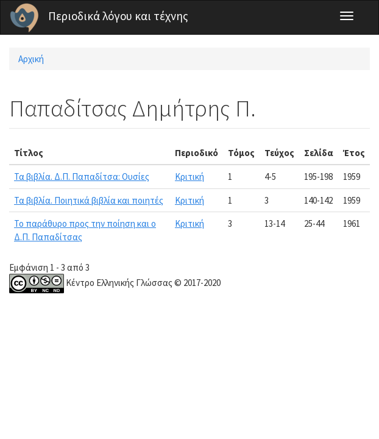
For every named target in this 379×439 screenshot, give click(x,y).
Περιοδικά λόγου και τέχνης (118, 16)
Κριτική (189, 176)
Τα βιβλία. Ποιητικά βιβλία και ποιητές (88, 200)
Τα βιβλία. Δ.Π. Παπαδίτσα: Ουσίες (81, 176)
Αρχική (31, 59)
